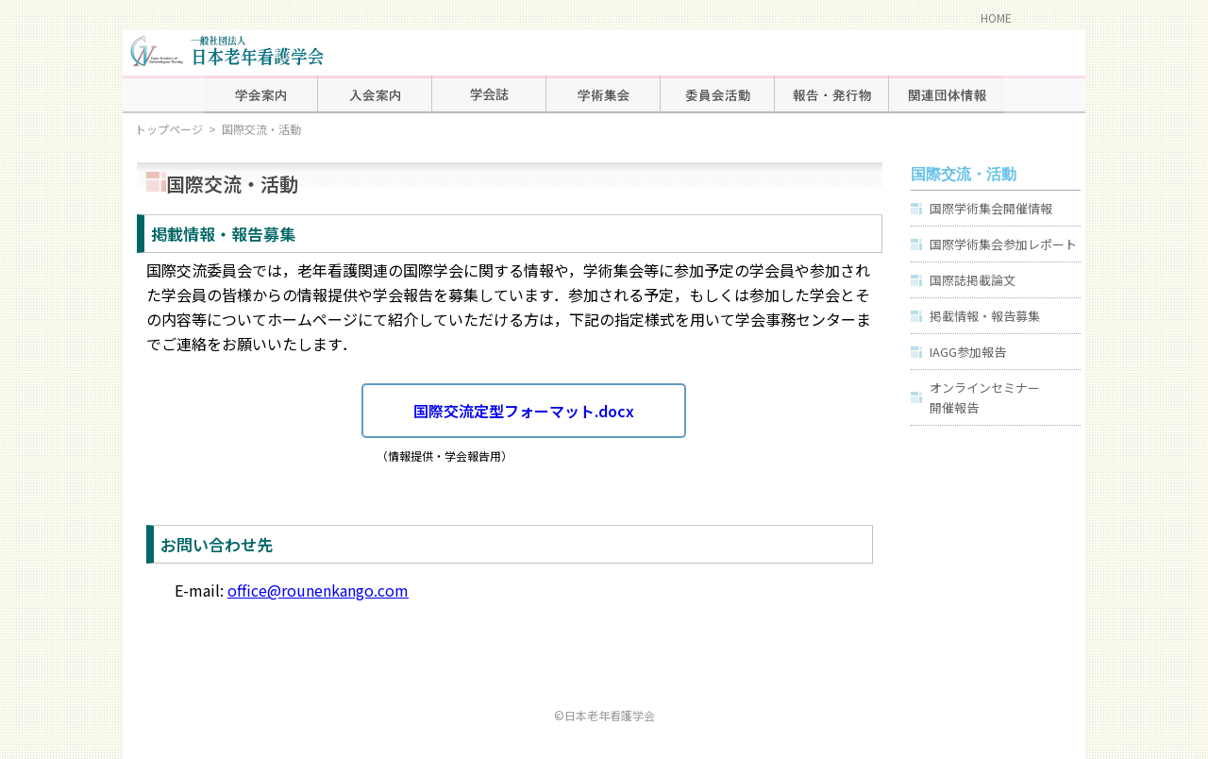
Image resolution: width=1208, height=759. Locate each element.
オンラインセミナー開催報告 (985, 397)
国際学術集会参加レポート (1003, 244)
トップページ (169, 129)
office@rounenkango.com (318, 590)
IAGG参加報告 (968, 352)
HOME (996, 17)
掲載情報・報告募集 (985, 316)
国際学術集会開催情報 (991, 208)
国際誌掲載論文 (972, 280)
